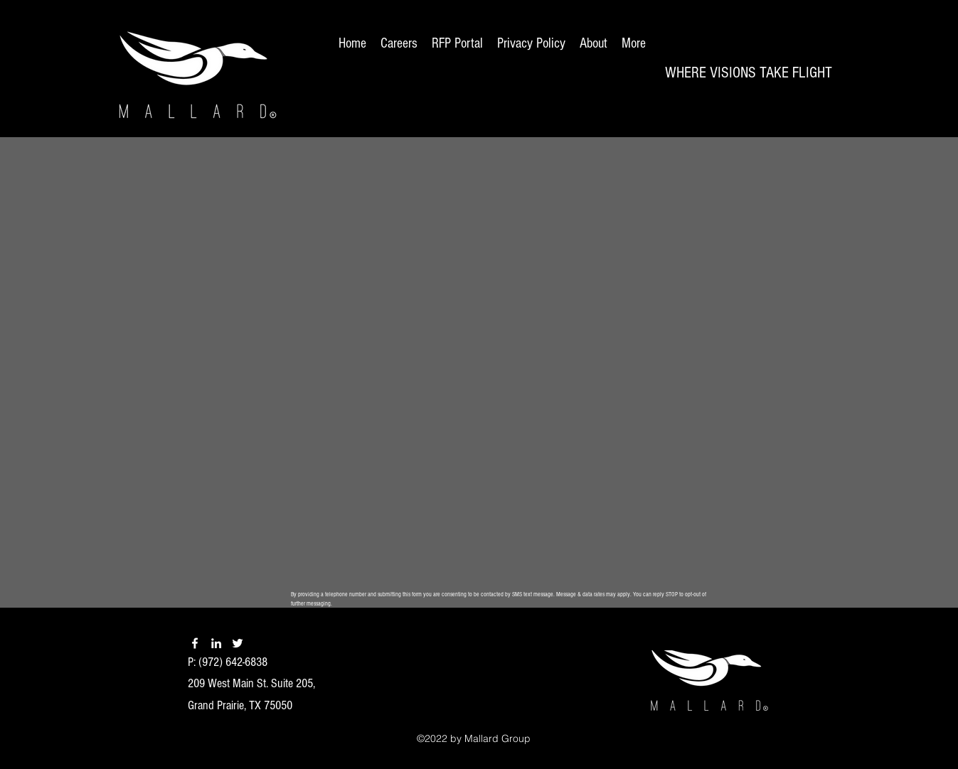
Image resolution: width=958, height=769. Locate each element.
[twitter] (237, 643)
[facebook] (195, 643)
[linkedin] (216, 643)
